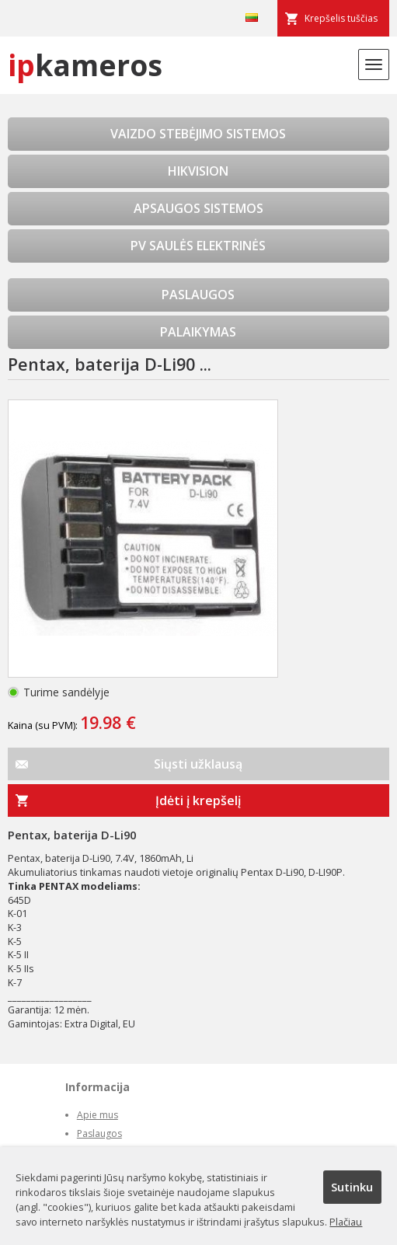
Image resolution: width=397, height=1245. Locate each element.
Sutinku (352, 1186)
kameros (85, 65)
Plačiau (345, 1222)
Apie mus (97, 1114)
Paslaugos (99, 1133)
